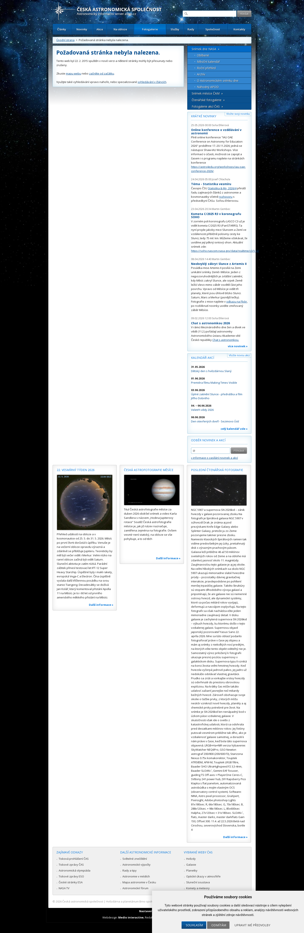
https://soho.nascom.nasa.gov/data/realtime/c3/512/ (225, 251)
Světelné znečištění (134, 859)
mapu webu (73, 73)
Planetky (191, 870)
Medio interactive (131, 917)
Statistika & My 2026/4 (222, 188)
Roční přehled (206, 68)
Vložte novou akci (239, 355)
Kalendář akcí (202, 358)
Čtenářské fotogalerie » (208, 100)
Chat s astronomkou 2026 (210, 323)
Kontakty (239, 29)
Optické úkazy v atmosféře (203, 876)
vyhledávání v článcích (152, 82)
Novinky (81, 29)
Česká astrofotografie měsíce (148, 470)
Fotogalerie (150, 29)
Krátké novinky (203, 116)
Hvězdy (191, 859)
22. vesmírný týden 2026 (76, 470)
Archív (201, 74)
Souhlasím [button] (194, 925)
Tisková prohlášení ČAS (74, 859)
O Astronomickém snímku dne (217, 81)
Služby (175, 29)
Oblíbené (203, 55)
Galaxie (191, 864)
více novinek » (238, 346)
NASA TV (64, 888)
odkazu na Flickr (236, 301)
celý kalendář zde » (234, 429)
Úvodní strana (65, 40)
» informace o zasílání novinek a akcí (214, 458)
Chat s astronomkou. (225, 340)
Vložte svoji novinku (238, 114)
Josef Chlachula (221, 179)
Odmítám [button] (218, 925)
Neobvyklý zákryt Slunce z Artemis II (219, 264)
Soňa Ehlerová (220, 125)
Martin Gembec (221, 209)
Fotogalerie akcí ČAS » (207, 106)
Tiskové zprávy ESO (71, 876)
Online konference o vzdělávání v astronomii (216, 131)
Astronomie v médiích (136, 876)
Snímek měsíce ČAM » (207, 93)
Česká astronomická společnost (82, 901)
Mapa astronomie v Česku (139, 882)
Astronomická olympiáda (74, 870)
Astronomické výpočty (136, 864)
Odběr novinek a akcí (208, 440)
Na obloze (120, 29)
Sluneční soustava (198, 882)
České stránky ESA (71, 882)
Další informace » (101, 605)
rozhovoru (225, 197)
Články (61, 29)
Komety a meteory (198, 888)
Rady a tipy (129, 870)
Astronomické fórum (135, 888)
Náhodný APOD (208, 87)
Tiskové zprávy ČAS (71, 864)
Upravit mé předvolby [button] (252, 925)
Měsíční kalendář (208, 62)
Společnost (212, 29)
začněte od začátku (101, 73)
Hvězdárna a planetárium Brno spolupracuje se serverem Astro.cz (148, 901)
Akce (99, 29)
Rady (190, 29)
